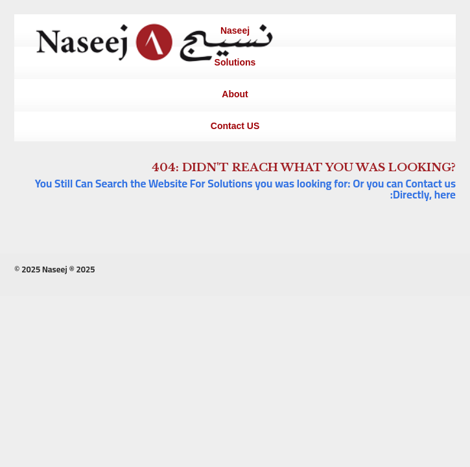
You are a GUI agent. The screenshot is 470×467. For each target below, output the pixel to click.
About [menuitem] (235, 94)
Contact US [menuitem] (235, 126)
